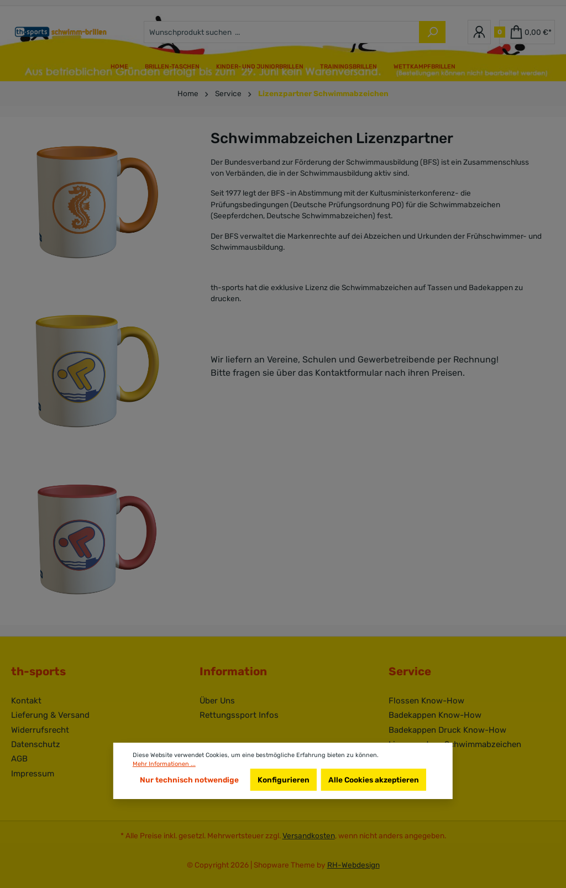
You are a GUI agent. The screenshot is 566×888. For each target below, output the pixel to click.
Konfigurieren (284, 779)
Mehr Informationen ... (164, 764)
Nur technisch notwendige (189, 779)
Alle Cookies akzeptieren (373, 779)
